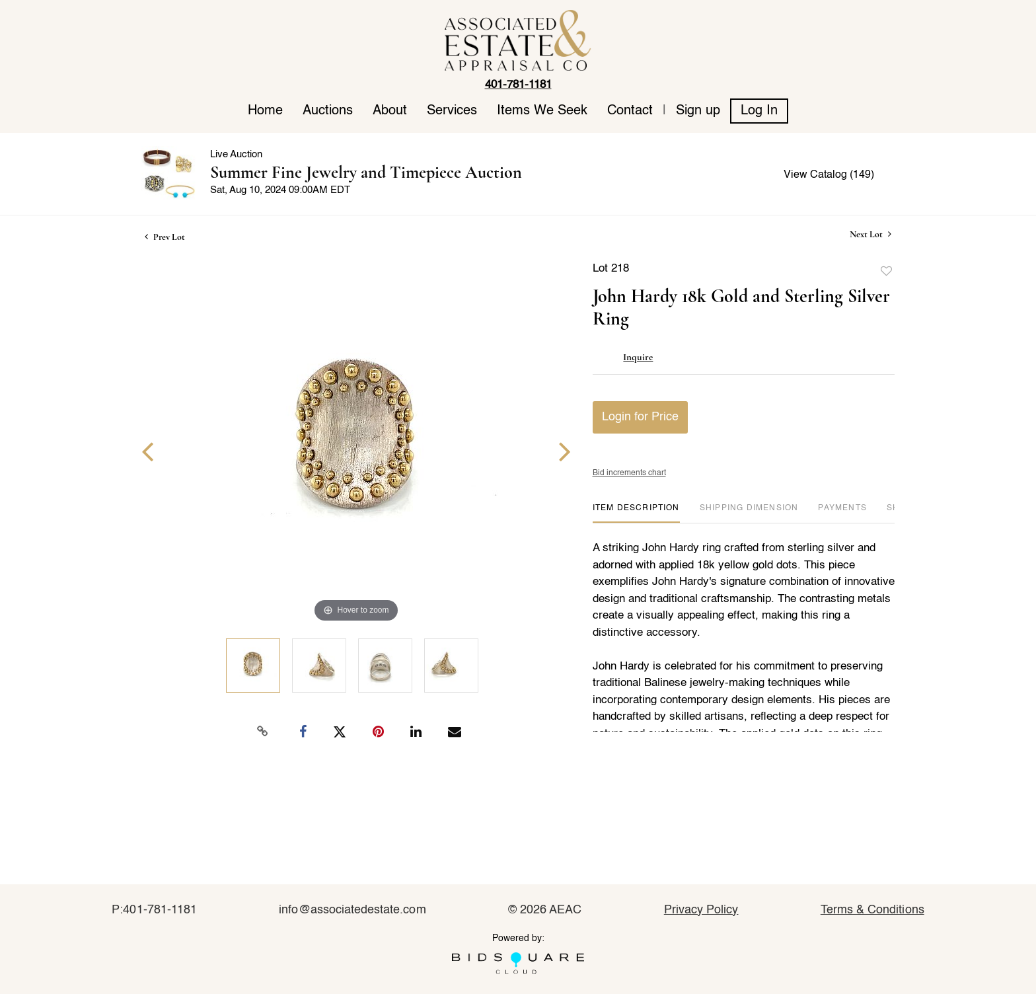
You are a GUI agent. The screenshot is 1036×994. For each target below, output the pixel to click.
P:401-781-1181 (154, 910)
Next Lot (870, 234)
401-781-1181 (518, 85)
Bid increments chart (629, 473)
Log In (759, 111)
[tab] (636, 513)
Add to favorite (887, 271)
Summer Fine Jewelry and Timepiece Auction (366, 172)
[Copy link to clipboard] (263, 732)
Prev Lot (165, 237)
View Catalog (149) (829, 175)
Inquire (638, 357)
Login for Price (640, 417)
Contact (630, 111)
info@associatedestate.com (352, 910)
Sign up (698, 111)
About (390, 111)
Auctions (328, 111)
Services (452, 111)
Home (265, 111)
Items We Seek (542, 111)
